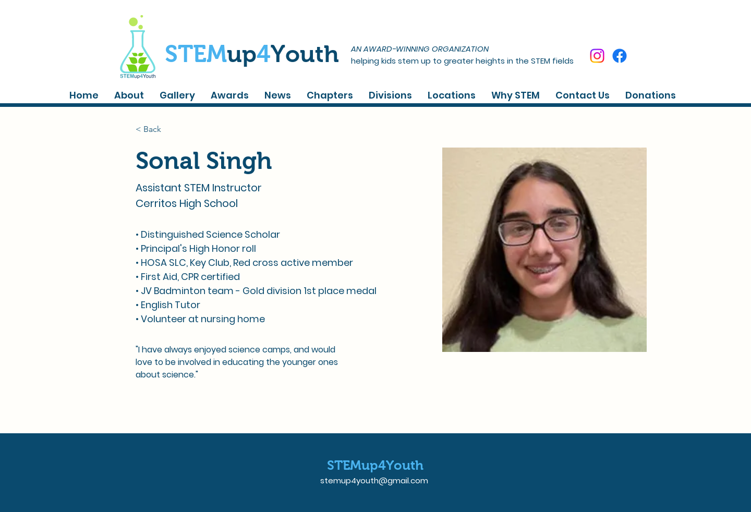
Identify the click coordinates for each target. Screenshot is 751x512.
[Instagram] (597, 55)
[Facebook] (619, 55)
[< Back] (156, 129)
